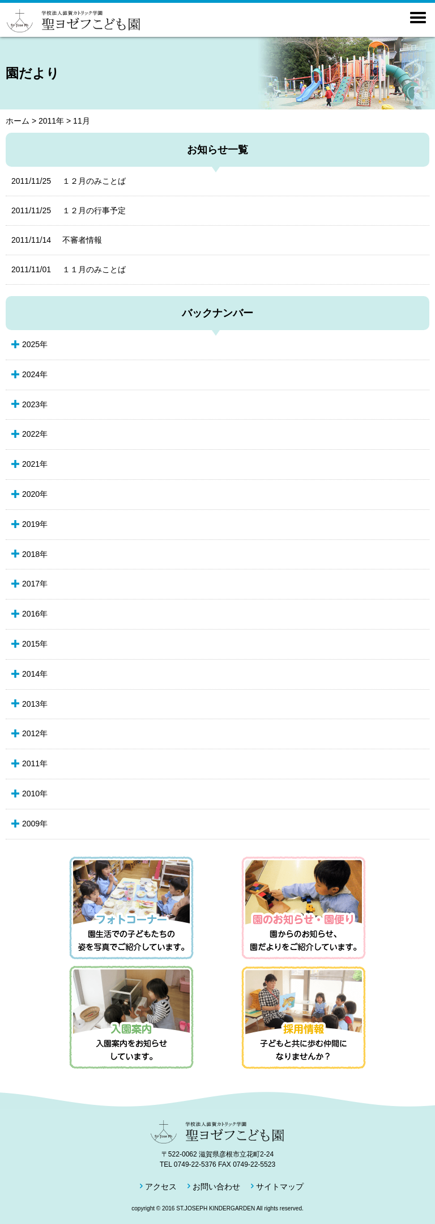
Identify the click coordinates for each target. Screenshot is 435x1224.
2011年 (51, 120)
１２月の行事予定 (68, 210)
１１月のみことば (68, 269)
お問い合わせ (216, 1186)
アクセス (161, 1186)
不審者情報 (56, 239)
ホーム (17, 120)
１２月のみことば (68, 180)
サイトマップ (280, 1186)
